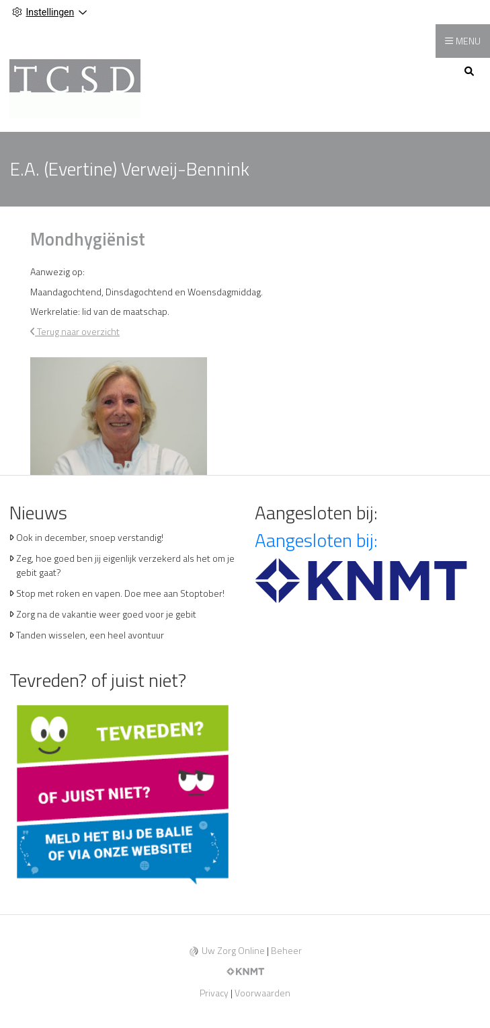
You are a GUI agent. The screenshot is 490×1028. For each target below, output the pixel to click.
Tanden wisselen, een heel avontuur (90, 635)
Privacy (214, 993)
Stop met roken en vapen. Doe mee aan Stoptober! (120, 593)
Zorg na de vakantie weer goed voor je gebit (106, 614)
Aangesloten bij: (316, 539)
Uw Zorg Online (233, 950)
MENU (468, 41)
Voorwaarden (262, 993)
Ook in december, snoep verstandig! (89, 537)
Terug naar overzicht (75, 331)
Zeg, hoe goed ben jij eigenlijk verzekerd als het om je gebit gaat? (125, 565)
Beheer (286, 950)
